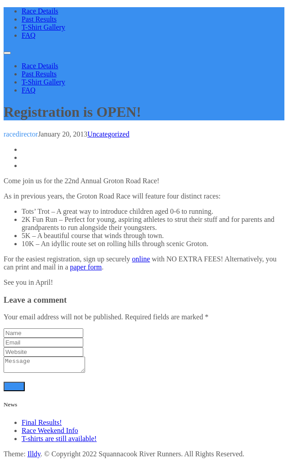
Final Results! (42, 425)
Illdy (33, 456)
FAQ (29, 35)
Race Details (40, 11)
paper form (86, 267)
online (141, 259)
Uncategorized (108, 134)
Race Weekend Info (50, 433)
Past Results (39, 19)
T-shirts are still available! (59, 441)
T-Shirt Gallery (43, 27)
